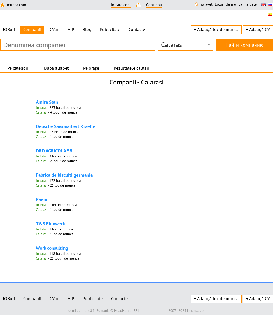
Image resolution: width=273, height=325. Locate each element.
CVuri (54, 29)
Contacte (137, 29)
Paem (41, 199)
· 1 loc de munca (54, 136)
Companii (32, 298)
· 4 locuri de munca (56, 112)
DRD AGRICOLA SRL (55, 151)
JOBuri (9, 29)
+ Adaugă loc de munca (216, 29)
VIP (71, 29)
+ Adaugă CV (258, 29)
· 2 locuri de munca (56, 156)
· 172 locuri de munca (58, 180)
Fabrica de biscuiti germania (64, 175)
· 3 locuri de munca (56, 204)
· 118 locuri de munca (58, 253)
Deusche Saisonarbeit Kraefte (65, 126)
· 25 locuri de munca (57, 258)
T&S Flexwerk (50, 224)
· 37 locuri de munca (57, 131)
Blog (87, 29)
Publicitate (110, 29)
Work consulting (52, 248)
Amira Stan (47, 102)
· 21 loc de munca (55, 185)
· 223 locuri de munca (58, 107)
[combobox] (185, 45)
